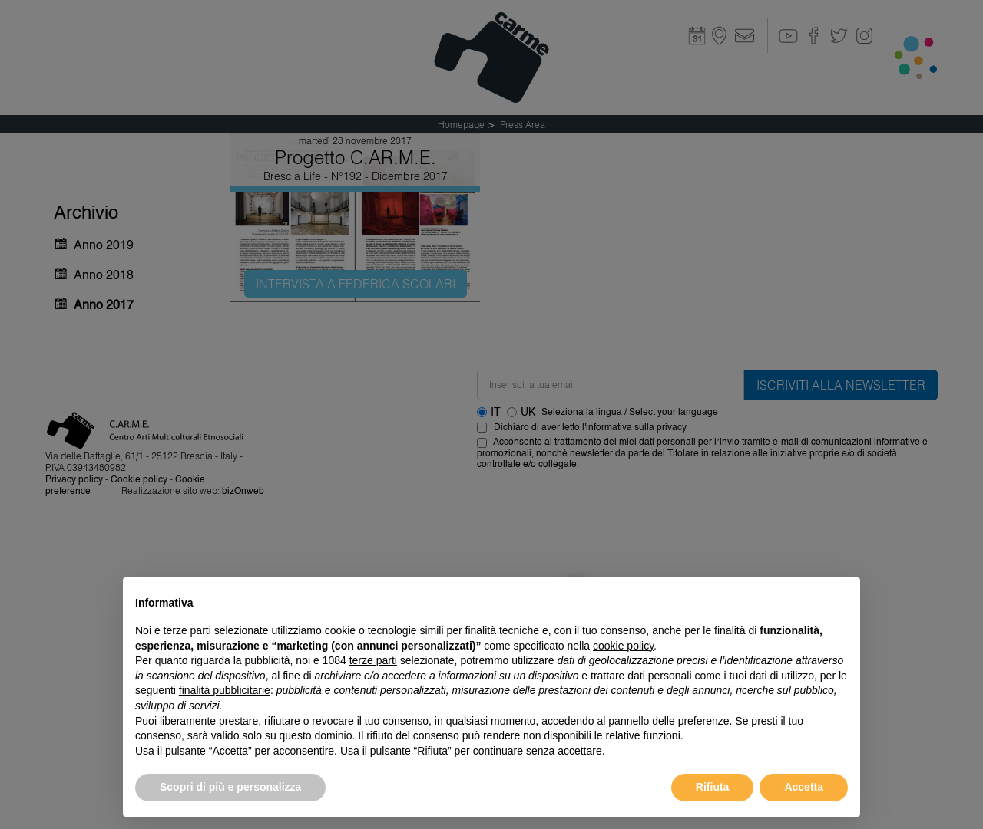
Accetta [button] (803, 787)
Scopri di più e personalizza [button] (230, 787)
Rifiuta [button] (713, 787)
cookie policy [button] (623, 646)
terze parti (373, 660)
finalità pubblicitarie (224, 690)
